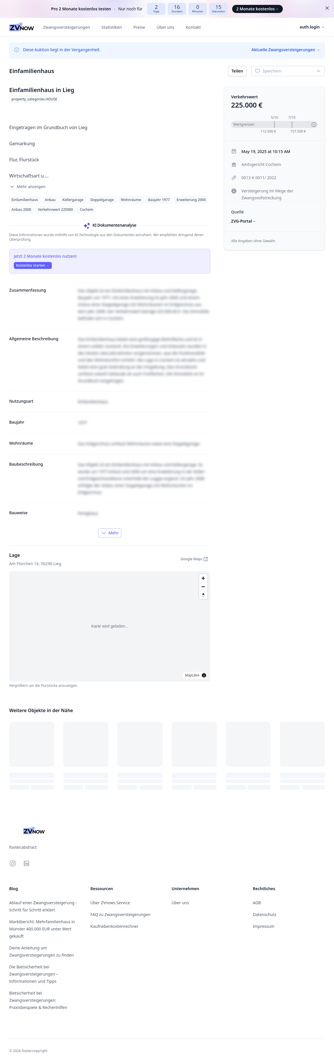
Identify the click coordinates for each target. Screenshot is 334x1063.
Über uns (165, 27)
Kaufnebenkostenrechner (114, 926)
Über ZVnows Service (110, 902)
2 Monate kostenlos (257, 9)
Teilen (237, 71)
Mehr (110, 533)
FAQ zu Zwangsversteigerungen (120, 914)
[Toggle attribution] (204, 675)
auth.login (312, 27)
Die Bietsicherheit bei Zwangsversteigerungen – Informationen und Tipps (33, 974)
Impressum (263, 926)
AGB (257, 902)
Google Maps (194, 559)
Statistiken (112, 27)
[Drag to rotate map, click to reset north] (203, 595)
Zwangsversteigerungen (66, 27)
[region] (109, 626)
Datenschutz (264, 914)
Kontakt (193, 27)
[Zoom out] (203, 586)
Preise (139, 27)
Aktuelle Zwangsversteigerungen (285, 49)
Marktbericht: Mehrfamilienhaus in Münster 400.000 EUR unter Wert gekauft (42, 929)
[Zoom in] (203, 578)
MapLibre (192, 675)
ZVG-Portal (243, 221)
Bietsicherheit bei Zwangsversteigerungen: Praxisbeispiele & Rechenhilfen (38, 1000)
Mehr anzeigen (27, 187)
